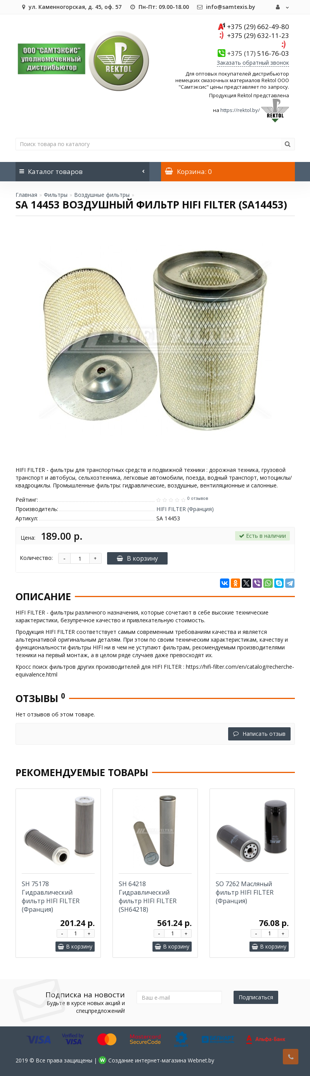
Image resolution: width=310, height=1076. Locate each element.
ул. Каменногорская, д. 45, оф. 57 (70, 6)
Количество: (36, 557)
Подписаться (256, 997)
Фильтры (56, 194)
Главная (26, 194)
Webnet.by (201, 1060)
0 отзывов (197, 498)
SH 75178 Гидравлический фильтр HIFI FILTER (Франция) (51, 897)
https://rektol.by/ (240, 110)
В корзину (137, 558)
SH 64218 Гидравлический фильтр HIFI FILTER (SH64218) (148, 897)
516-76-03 (258, 53)
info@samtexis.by (226, 6)
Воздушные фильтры (102, 194)
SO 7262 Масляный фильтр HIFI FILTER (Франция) (245, 892)
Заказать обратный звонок (253, 62)
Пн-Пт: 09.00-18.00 (159, 6)
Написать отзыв (259, 733)
